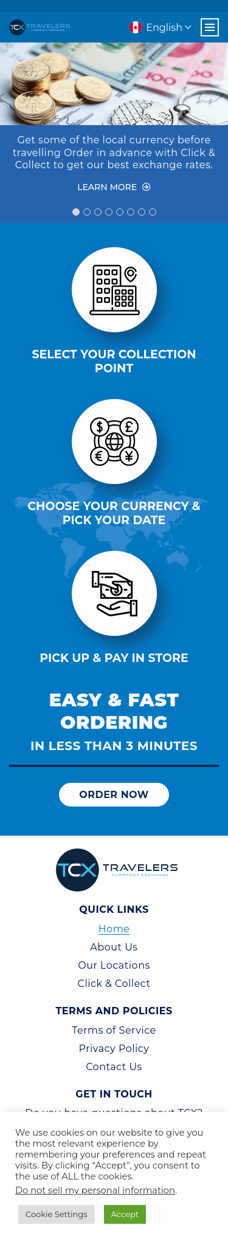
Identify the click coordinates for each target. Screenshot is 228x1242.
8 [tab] (152, 212)
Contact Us (114, 1067)
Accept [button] (125, 1214)
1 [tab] (76, 212)
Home (114, 929)
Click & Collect (114, 983)
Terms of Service (114, 1030)
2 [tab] (87, 212)
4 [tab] (108, 212)
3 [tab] (98, 212)
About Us (113, 947)
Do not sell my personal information (95, 1190)
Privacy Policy (114, 1048)
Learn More (114, 187)
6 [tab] (130, 212)
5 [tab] (119, 212)
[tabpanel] (114, 124)
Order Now (114, 794)
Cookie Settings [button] (57, 1214)
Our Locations (114, 965)
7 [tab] (141, 212)
